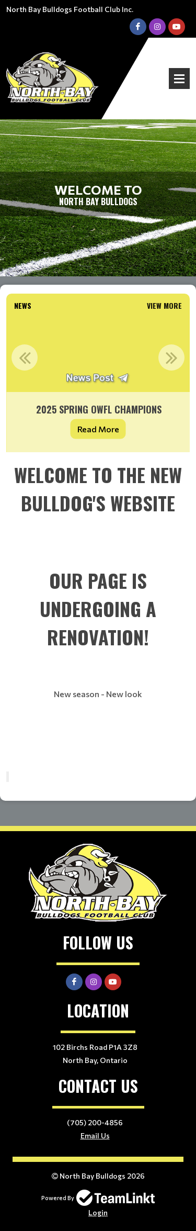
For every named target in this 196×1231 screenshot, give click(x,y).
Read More (98, 429)
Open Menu (179, 78)
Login (98, 1212)
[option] (98, 383)
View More (164, 305)
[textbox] (98, 612)
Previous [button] (24, 357)
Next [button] (171, 357)
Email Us (95, 1135)
